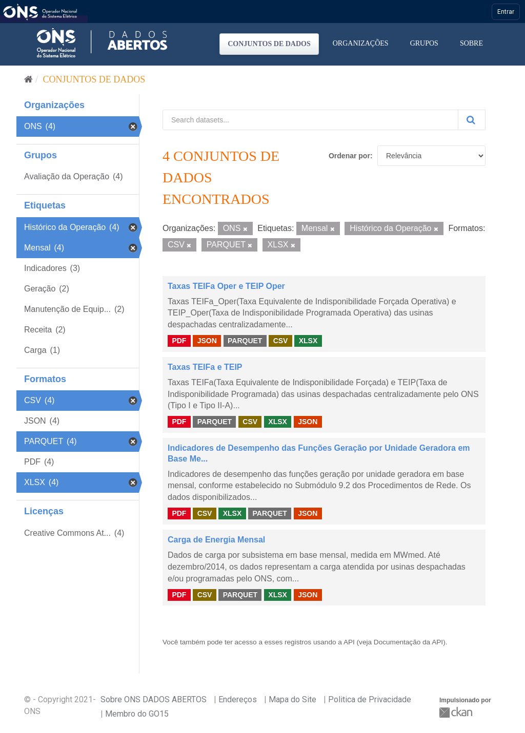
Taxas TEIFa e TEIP (205, 367)
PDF (179, 341)
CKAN (456, 712)
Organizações (361, 43)
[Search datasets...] (310, 120)
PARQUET (245, 341)
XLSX (308, 341)
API (349, 642)
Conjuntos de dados (269, 44)
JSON (207, 341)
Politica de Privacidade (369, 699)
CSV (280, 341)
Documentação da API (408, 642)
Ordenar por (349, 156)
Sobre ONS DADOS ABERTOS (153, 699)
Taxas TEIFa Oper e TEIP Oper (226, 286)
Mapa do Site (292, 699)
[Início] (28, 79)
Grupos (424, 43)
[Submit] (472, 120)
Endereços (237, 699)
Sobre (471, 43)
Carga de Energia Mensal (216, 539)
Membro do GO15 (137, 714)
